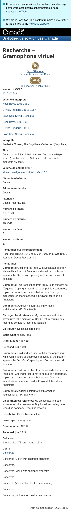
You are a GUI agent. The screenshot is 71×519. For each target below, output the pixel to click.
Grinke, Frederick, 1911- (16, 128)
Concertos (8, 452)
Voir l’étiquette (35, 71)
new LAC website (39, 23)
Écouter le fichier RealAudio (35, 74)
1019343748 (10, 93)
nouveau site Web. (16, 11)
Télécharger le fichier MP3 (35, 86)
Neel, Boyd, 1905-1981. (16, 103)
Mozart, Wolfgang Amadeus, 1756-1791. (25, 172)
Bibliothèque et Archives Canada (30, 38)
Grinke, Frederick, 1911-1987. (20, 109)
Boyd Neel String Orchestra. (18, 116)
